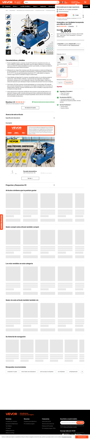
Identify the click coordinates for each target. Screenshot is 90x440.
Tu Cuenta (8, 428)
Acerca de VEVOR (46, 421)
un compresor (61, 371)
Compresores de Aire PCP (51, 10)
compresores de (73, 371)
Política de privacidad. (62, 19)
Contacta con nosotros (11, 421)
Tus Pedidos (9, 426)
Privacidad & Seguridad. (67, 436)
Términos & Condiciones (48, 423)
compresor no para (12, 371)
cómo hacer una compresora (28, 371)
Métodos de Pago (10, 432)
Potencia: (59, 54)
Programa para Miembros (30, 421)
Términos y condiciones (71, 18)
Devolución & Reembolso (12, 423)
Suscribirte (80, 422)
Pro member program (29, 423)
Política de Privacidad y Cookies (70, 427)
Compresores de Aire (39, 10)
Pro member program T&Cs (49, 428)
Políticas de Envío (10, 430)
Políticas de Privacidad (47, 426)
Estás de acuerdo (82, 436)
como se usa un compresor (46, 371)
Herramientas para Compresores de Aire (25, 10)
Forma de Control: (61, 79)
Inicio (7, 10)
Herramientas (12, 10)
